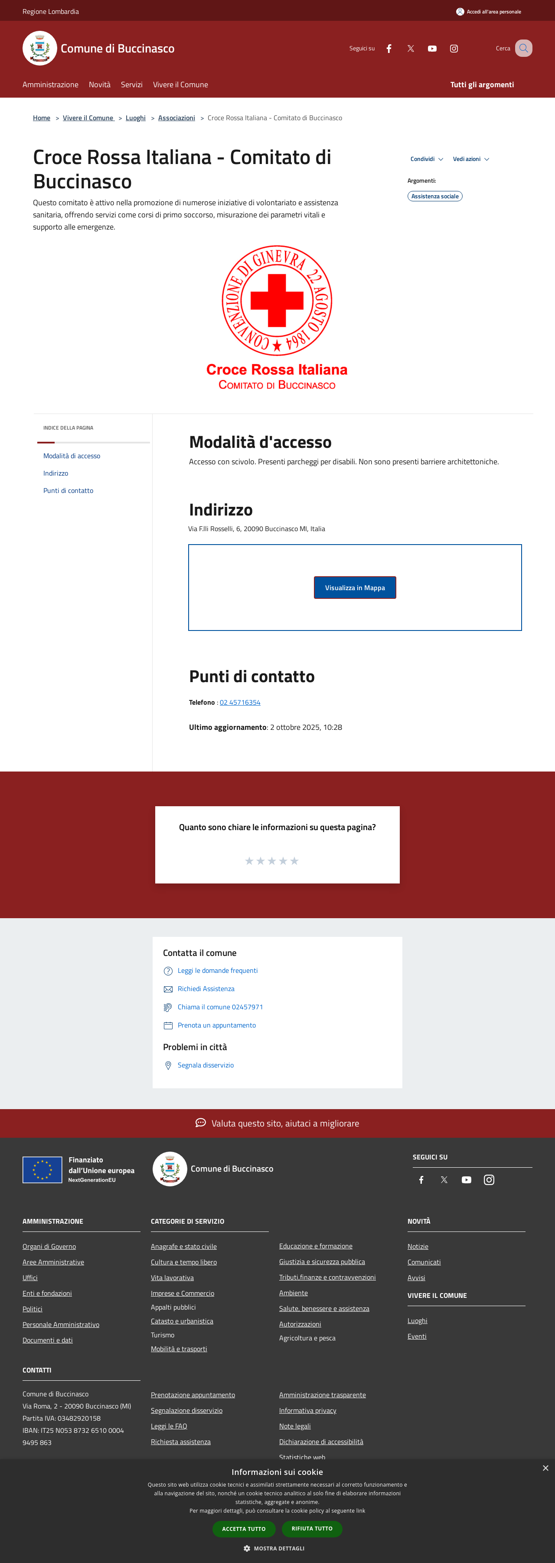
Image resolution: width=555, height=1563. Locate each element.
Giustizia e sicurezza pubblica (322, 1261)
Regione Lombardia (51, 11)
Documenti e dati (48, 1340)
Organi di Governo (49, 1246)
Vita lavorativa (172, 1277)
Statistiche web (302, 1457)
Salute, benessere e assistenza (324, 1308)
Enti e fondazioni (47, 1293)
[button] (277, 1548)
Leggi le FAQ (169, 1426)
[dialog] (277, 1511)
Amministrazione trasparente (322, 1394)
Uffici (30, 1277)
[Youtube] (423, 48)
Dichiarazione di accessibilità (321, 1441)
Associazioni (176, 117)
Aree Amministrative (53, 1262)
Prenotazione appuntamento (193, 1394)
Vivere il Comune (89, 117)
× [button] (545, 1468)
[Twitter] (401, 48)
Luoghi (136, 117)
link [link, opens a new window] (361, 1510)
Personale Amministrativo (61, 1324)
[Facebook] (379, 48)
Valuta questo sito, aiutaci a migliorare (277, 1123)
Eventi (417, 1336)
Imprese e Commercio (182, 1293)
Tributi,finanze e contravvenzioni (327, 1277)
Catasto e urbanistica (182, 1321)
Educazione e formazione (316, 1246)
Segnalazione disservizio (186, 1410)
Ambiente (293, 1292)
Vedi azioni (472, 159)
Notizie (418, 1246)
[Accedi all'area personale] (488, 11)
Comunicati (424, 1262)
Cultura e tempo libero (184, 1262)
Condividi (428, 159)
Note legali (295, 1426)
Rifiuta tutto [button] (312, 1528)
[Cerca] (522, 48)
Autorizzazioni (300, 1324)
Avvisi (416, 1277)
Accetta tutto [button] (244, 1529)
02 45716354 (240, 702)
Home (41, 117)
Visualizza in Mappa (355, 587)
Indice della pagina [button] (68, 428)
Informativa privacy (307, 1410)
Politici (32, 1309)
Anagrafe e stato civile (184, 1246)
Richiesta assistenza (181, 1441)
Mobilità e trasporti (179, 1348)
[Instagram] (445, 48)
